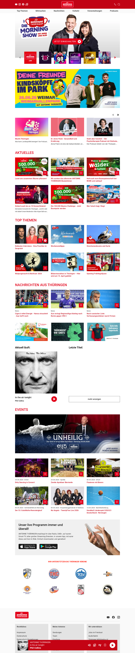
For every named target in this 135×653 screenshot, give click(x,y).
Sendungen (57, 632)
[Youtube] (16, 4)
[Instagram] (20, 4)
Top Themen (22, 11)
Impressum (21, 632)
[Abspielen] (112, 645)
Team (55, 636)
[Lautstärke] (89, 645)
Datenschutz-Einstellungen (27, 639)
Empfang (56, 639)
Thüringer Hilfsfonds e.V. (98, 639)
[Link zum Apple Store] (28, 547)
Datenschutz (22, 636)
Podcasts (114, 11)
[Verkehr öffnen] (27, 4)
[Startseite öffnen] (67, 4)
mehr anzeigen (94, 399)
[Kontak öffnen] (115, 4)
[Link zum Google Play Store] (48, 547)
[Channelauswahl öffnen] (119, 4)
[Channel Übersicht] (94, 645)
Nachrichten (59, 11)
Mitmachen (41, 11)
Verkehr (75, 11)
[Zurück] (113, 115)
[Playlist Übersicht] (100, 645)
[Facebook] (23, 4)
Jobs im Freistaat (95, 632)
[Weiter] (118, 115)
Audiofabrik (93, 636)
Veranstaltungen (94, 11)
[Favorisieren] (105, 645)
